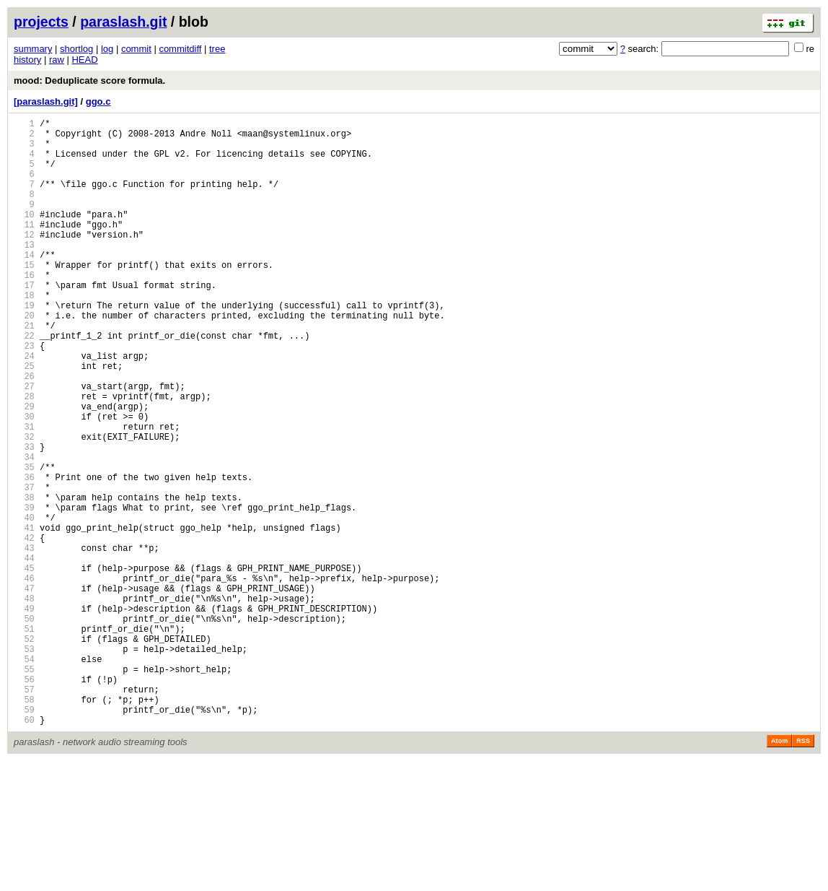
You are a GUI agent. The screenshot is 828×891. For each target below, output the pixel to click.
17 (24, 322)
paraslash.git (123, 22)
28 (24, 457)
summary (33, 48)
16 (24, 309)
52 (24, 751)
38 (24, 579)
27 (24, 444)
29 (24, 469)
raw (56, 59)
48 (24, 702)
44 (24, 653)
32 (24, 506)
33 (24, 518)
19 (24, 346)
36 (24, 555)
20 (24, 358)
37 (24, 567)
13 (24, 272)
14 (24, 285)
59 (24, 837)
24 (24, 407)
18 (24, 334)
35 (24, 542)
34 (24, 530)
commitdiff (180, 48)
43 (24, 641)
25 (24, 420)
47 (24, 690)
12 (24, 260)
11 (24, 248)
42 (24, 628)
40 (24, 604)
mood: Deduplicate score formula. (89, 80)
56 (24, 800)
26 (24, 432)
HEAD (84, 59)
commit (136, 48)
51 (24, 739)
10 (24, 236)
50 (24, 727)
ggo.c (98, 101)
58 (24, 825)
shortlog (76, 48)
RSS (803, 870)
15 (24, 297)
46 (24, 677)
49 (24, 714)
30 (24, 481)
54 (24, 776)
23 (24, 395)
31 (24, 493)
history (27, 59)
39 (24, 592)
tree (217, 48)
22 (24, 383)
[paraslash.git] (46, 101)
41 (24, 616)
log (107, 48)
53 (24, 763)
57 (24, 813)
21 (24, 371)
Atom (779, 870)
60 (24, 849)
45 (24, 665)
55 (24, 788)
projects (41, 22)
